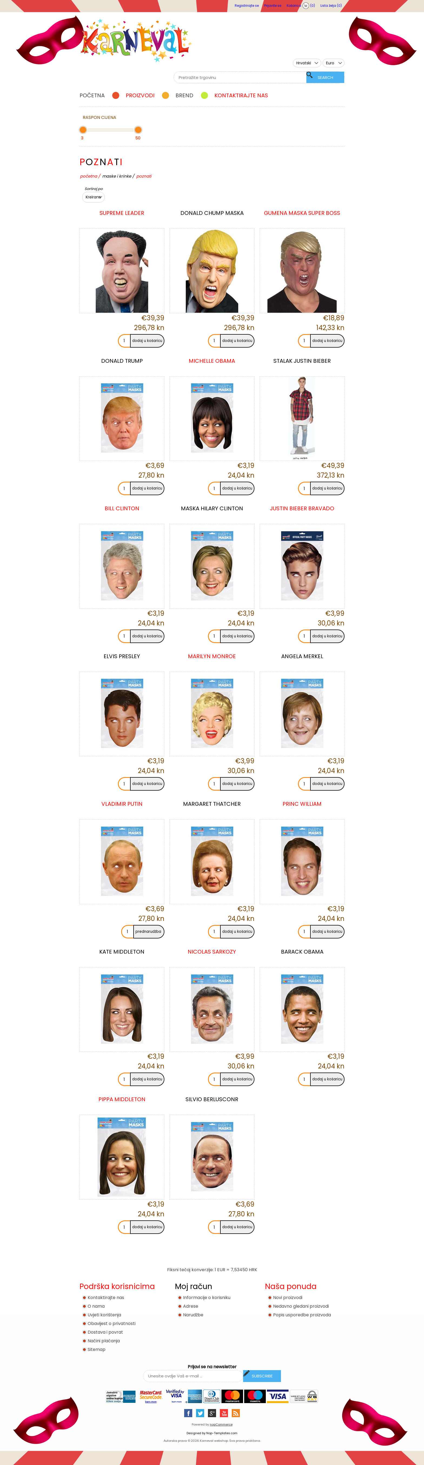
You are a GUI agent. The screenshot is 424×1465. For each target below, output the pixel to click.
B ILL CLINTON (122, 508)
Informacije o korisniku (206, 1297)
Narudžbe (193, 1315)
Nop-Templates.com (221, 1433)
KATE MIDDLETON (121, 951)
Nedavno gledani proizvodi (301, 1306)
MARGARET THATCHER (212, 804)
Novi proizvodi (287, 1297)
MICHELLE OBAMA (212, 361)
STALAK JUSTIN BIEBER (302, 361)
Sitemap (96, 1349)
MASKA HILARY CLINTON (212, 508)
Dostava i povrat (105, 1332)
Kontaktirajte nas (106, 1297)
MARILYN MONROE (212, 656)
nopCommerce (221, 1424)
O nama (96, 1306)
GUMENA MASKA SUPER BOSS (302, 213)
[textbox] (252, 77)
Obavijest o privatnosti (111, 1323)
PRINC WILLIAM (302, 804)
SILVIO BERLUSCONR (212, 1099)
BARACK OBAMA (302, 951)
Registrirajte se (247, 5)
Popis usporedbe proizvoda (302, 1315)
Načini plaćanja (104, 1341)
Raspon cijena (99, 117)
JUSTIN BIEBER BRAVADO (302, 508)
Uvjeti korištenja (104, 1315)
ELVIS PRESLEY (122, 656)
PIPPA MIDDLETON (121, 1099)
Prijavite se (272, 5)
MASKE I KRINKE (116, 176)
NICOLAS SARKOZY (212, 951)
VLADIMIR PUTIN (122, 804)
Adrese (190, 1306)
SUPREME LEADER (122, 213)
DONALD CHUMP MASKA (212, 213)
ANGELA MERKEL (302, 656)
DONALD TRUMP (122, 361)
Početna (88, 176)
